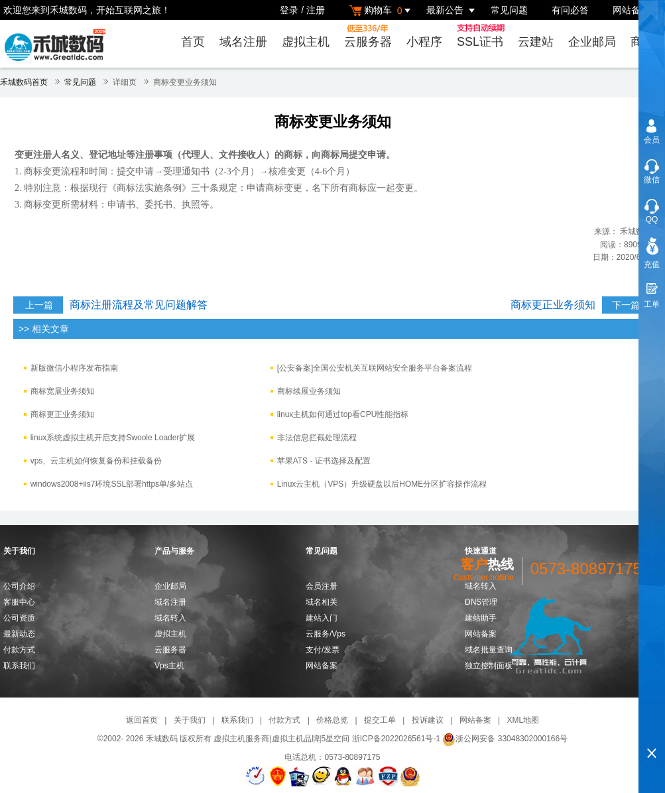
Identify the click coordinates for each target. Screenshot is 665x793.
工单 (652, 304)
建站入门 (321, 618)
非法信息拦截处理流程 (317, 437)
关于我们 (190, 720)
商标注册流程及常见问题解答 (139, 304)
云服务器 (368, 35)
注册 (315, 10)
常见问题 (509, 10)
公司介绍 (19, 586)
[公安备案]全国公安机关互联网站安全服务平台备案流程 (375, 368)
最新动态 (19, 634)
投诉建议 (428, 720)
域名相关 (321, 602)
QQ (652, 219)
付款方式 (19, 649)
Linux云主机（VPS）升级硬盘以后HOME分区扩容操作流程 (382, 484)
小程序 (424, 41)
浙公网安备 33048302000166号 (505, 738)
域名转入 (170, 618)
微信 (652, 179)
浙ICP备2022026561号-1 (396, 738)
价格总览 (332, 720)
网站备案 (631, 10)
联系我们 (19, 665)
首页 (193, 41)
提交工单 (380, 720)
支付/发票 (322, 649)
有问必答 (570, 10)
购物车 (381, 10)
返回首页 (142, 720)
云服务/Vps (325, 634)
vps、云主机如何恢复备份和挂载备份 (96, 460)
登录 (289, 10)
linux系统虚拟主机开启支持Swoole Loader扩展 (113, 437)
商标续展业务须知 (309, 391)
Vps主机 (169, 665)
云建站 (536, 41)
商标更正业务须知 (553, 304)
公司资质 (19, 618)
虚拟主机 (306, 41)
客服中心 (19, 602)
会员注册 (321, 586)
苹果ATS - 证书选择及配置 (324, 460)
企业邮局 (592, 41)
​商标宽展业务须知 (62, 391)
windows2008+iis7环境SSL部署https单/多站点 (112, 484)
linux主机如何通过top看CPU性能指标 (343, 414)
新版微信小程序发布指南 (74, 368)
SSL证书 (483, 35)
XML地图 (523, 720)
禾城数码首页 (24, 82)
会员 (652, 140)
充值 (652, 264)
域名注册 (243, 41)
